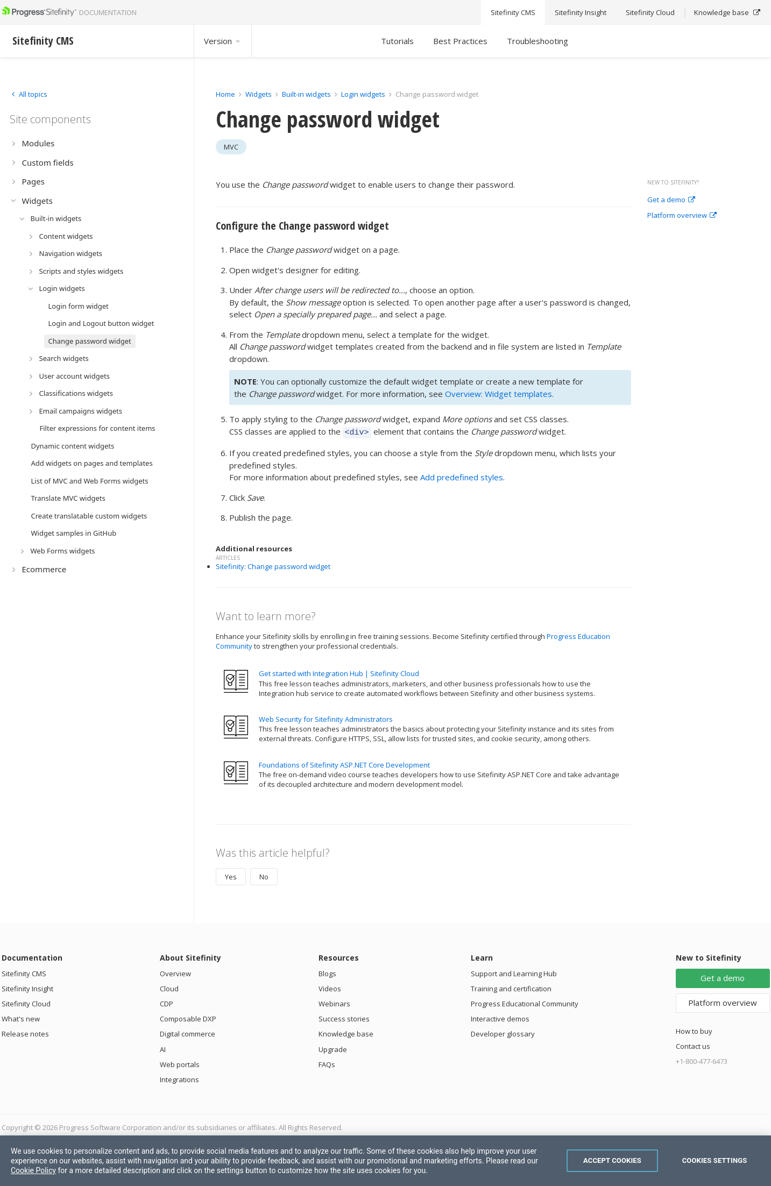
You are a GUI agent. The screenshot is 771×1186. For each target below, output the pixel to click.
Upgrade (333, 1048)
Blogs (327, 972)
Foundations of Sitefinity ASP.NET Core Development (344, 763)
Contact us (693, 1044)
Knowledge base (346, 1032)
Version (223, 40)
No (263, 875)
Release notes (25, 1032)
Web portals (180, 1063)
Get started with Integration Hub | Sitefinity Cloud (339, 672)
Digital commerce (187, 1032)
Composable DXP (188, 1017)
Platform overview (682, 215)
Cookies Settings (714, 1160)
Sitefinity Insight (27, 987)
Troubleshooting (537, 40)
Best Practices (460, 40)
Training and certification (511, 987)
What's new (21, 1017)
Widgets (258, 94)
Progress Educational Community (524, 1002)
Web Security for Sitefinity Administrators (326, 717)
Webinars (334, 1002)
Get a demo (671, 200)
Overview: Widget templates (498, 393)
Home (225, 94)
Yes (231, 875)
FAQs (327, 1063)
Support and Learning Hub (514, 972)
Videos (330, 987)
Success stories (344, 1017)
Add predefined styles (461, 475)
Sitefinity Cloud (26, 1002)
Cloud (169, 987)
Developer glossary (503, 1032)
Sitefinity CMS (24, 972)
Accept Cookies (612, 1160)
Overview (175, 972)
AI (163, 1048)
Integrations (179, 1078)
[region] (385, 1160)
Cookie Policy (33, 1170)
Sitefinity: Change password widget (273, 565)
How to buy (694, 1029)
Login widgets (364, 94)
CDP (166, 1002)
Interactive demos (500, 1017)
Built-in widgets (307, 94)
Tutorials (397, 40)
